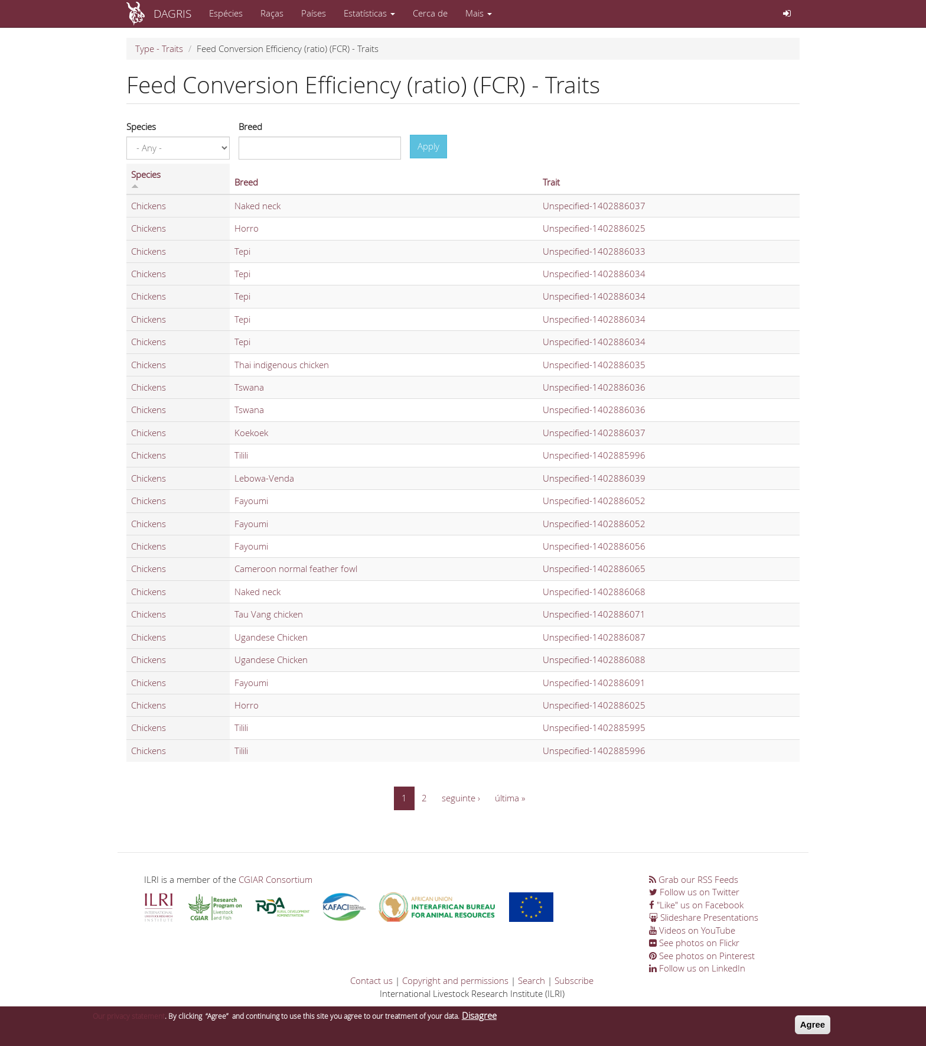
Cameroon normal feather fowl (295, 568)
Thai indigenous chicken (281, 365)
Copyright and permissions (455, 980)
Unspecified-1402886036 (594, 387)
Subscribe (574, 980)
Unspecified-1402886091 (594, 682)
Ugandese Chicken (271, 637)
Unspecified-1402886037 (594, 206)
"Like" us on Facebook (696, 905)
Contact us (371, 980)
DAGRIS (172, 13)
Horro (246, 228)
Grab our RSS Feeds (693, 879)
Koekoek (251, 432)
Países (313, 13)
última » (510, 798)
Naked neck (257, 206)
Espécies (226, 13)
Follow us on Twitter (694, 892)
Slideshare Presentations (703, 917)
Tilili (241, 455)
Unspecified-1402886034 (594, 274)
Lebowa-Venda (264, 478)
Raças (271, 13)
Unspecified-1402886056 (594, 546)
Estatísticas (369, 13)
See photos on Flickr (694, 942)
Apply (428, 146)
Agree (813, 1028)
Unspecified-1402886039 (594, 478)
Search (531, 980)
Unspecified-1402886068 (594, 591)
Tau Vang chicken (268, 614)
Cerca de (430, 13)
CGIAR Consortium (275, 879)
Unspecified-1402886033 (594, 251)
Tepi (242, 251)
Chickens (148, 206)
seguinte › (461, 798)
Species (141, 126)
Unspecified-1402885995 (594, 727)
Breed (250, 126)
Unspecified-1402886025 (594, 228)
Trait (551, 182)
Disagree (479, 1019)
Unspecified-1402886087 (594, 637)
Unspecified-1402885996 (594, 455)
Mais (478, 13)
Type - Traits (159, 48)
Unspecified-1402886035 (594, 365)
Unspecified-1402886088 (594, 659)
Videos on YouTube (692, 930)
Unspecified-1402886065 (594, 568)
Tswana (249, 387)
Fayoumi (251, 500)
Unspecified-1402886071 (594, 614)
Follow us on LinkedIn (697, 968)
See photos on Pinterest (702, 955)
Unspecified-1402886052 (594, 500)
